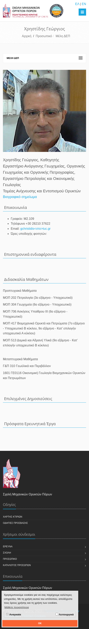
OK (40, 623)
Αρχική (26, 36)
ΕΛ (77, 4)
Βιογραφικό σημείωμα (20, 197)
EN (84, 4)
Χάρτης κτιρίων (12, 516)
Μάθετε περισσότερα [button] (16, 607)
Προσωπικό (44, 36)
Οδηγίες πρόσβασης (15, 523)
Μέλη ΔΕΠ (63, 36)
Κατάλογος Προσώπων (17, 565)
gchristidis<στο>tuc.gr (35, 228)
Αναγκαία (13, 614)
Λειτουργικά (65, 614)
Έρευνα (8, 546)
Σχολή (7, 552)
